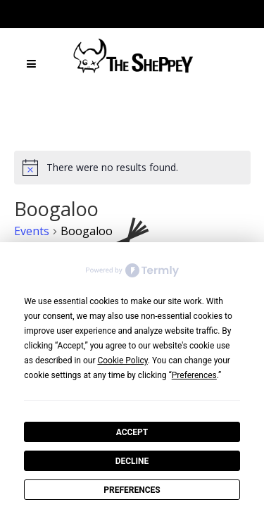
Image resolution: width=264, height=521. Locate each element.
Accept (132, 432)
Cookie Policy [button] (122, 360)
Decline (132, 461)
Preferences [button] (194, 375)
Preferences (131, 490)
